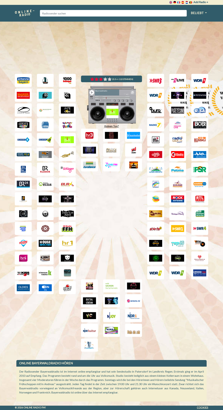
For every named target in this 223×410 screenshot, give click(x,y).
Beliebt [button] (197, 13)
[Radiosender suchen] (113, 13)
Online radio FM (34, 407)
